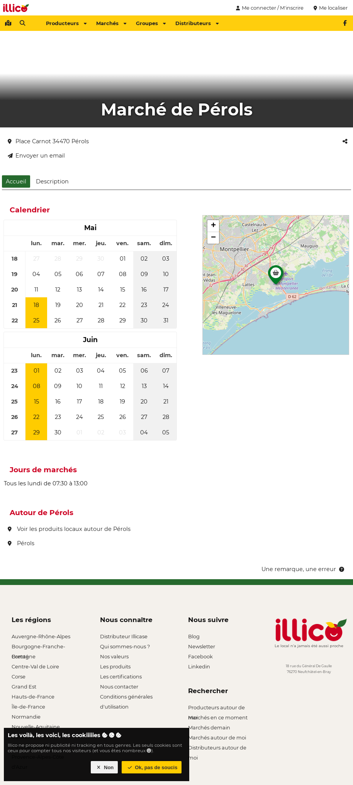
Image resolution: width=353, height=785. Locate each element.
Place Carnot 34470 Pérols (48, 141)
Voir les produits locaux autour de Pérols (69, 529)
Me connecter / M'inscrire (269, 8)
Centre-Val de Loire (35, 666)
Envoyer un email (36, 155)
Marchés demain (209, 727)
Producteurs (66, 23)
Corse (18, 676)
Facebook (200, 656)
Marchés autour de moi (217, 737)
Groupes (151, 23)
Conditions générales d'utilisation (126, 697)
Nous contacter (119, 686)
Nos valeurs (114, 656)
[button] (275, 276)
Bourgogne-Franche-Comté (38, 647)
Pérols (21, 543)
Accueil (16, 181)
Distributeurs (197, 23)
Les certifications (121, 676)
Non (104, 767)
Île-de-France (28, 707)
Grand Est (24, 686)
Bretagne (24, 656)
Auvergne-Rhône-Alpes (41, 636)
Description (52, 181)
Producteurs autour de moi (216, 708)
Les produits (115, 666)
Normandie (26, 717)
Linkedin (199, 666)
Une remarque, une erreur (303, 569)
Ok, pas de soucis (152, 767)
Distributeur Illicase (124, 636)
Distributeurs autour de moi (217, 748)
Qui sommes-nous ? (125, 646)
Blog (194, 636)
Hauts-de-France (33, 696)
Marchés (111, 23)
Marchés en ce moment (218, 717)
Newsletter (201, 646)
